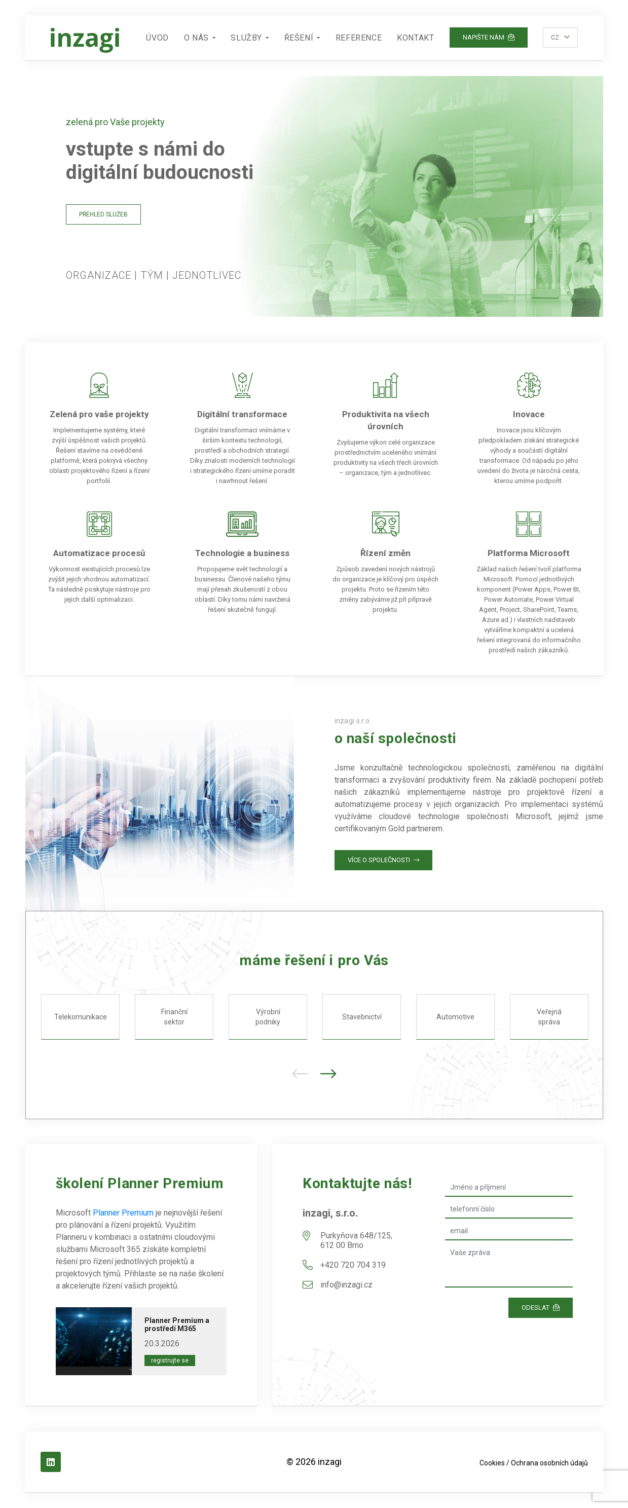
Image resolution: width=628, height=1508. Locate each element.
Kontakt (415, 38)
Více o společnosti (383, 860)
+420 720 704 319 (353, 1265)
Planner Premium (123, 1213)
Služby (246, 38)
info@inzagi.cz (346, 1285)
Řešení (299, 38)
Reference (359, 38)
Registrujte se (170, 1360)
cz (555, 37)
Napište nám (488, 37)
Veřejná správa (549, 1017)
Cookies (492, 1463)
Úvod (157, 38)
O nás (196, 38)
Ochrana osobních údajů (549, 1463)
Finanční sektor (174, 1017)
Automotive (455, 1017)
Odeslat (541, 1307)
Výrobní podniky (267, 1017)
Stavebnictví (361, 1017)
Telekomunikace (80, 1017)
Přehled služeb (103, 214)
